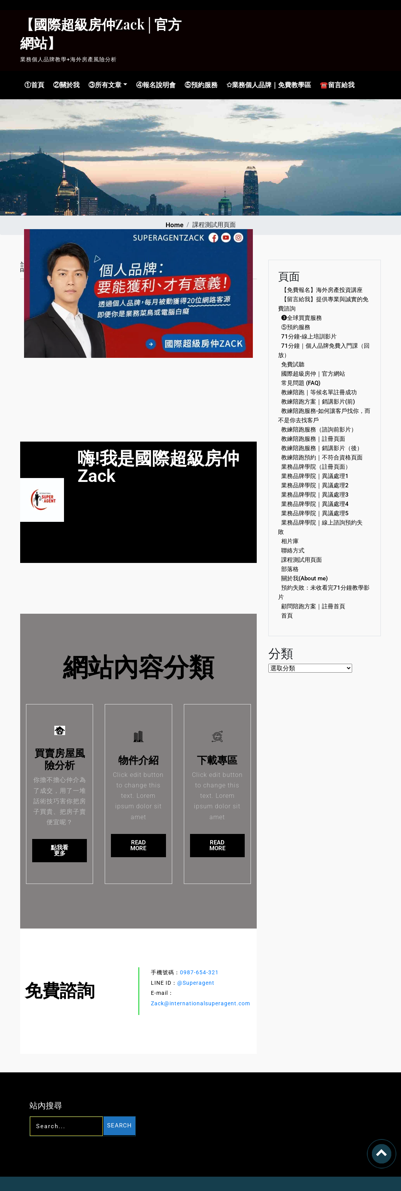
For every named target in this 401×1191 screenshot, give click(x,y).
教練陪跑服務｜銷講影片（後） (322, 448)
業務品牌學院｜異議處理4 (315, 504)
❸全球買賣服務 (301, 317)
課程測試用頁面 (301, 559)
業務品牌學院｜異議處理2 (315, 485)
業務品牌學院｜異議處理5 (315, 513)
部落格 (290, 569)
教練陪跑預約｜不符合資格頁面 (322, 457)
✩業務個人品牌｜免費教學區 (267, 85)
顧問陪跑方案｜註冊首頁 (313, 606)
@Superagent (195, 983)
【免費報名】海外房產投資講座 (322, 290)
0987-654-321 (199, 972)
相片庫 (290, 541)
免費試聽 (292, 364)
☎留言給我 (335, 85)
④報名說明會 (154, 85)
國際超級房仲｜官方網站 (313, 373)
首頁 (287, 615)
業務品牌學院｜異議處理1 (315, 476)
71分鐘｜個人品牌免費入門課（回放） (324, 350)
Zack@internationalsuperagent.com (200, 1003)
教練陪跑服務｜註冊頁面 (313, 438)
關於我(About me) (304, 578)
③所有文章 (103, 85)
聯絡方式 (292, 550)
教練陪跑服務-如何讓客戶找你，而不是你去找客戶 (324, 415)
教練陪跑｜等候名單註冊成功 (319, 392)
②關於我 (65, 85)
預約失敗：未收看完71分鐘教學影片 (324, 592)
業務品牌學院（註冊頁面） (316, 466)
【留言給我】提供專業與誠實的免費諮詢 (323, 304)
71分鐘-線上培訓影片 (309, 336)
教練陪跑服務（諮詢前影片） (319, 429)
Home (174, 225)
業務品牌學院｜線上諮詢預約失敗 (320, 527)
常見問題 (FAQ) (300, 383)
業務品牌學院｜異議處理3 (315, 494)
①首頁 (33, 85)
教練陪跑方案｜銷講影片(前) (318, 401)
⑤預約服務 (199, 85)
